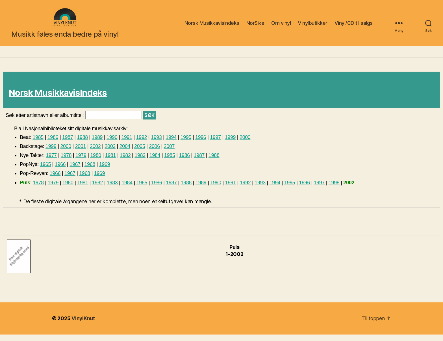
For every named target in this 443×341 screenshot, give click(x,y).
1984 (155, 162)
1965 (45, 171)
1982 (126, 162)
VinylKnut (83, 325)
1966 (60, 171)
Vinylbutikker (312, 26)
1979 (81, 162)
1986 (52, 144)
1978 (66, 162)
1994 (172, 144)
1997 (217, 144)
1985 (38, 144)
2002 (95, 153)
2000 (247, 144)
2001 (80, 153)
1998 (336, 189)
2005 (140, 153)
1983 (141, 162)
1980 (96, 162)
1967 (75, 171)
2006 (155, 153)
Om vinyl (281, 26)
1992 (142, 144)
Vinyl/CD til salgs (354, 26)
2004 (125, 153)
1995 (187, 144)
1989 (97, 144)
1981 (111, 162)
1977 (51, 162)
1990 (112, 144)
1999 (232, 144)
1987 (67, 144)
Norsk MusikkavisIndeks (211, 26)
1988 (82, 144)
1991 (127, 144)
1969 (105, 171)
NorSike (255, 26)
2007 (170, 153)
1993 (157, 144)
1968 (90, 171)
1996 (202, 144)
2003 (110, 153)
